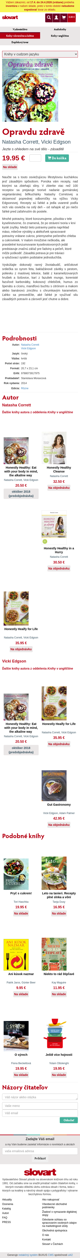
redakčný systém (28, 1254)
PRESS (6, 1222)
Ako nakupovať (51, 1199)
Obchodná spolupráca (54, 1230)
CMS (51, 1254)
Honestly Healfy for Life (21, 629)
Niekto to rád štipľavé (59, 974)
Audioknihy (60, 29)
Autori (5, 1213)
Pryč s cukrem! (21, 893)
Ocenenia (7, 1204)
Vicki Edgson (56, 142)
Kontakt (46, 1239)
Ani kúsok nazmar (21, 974)
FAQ (4, 1217)
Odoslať (69, 1120)
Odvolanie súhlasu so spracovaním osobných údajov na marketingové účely (59, 1223)
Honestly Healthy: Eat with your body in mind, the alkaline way (21, 471)
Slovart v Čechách (52, 1244)
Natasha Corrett (20, 142)
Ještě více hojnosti (59, 1054)
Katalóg (6, 1208)
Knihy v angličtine (60, 35)
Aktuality (7, 1199)
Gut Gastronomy (59, 804)
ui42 (70, 1254)
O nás (45, 1235)
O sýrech (21, 1054)
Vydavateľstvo (20, 29)
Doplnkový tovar (20, 42)
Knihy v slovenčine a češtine (20, 35)
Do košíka (57, 158)
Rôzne (25, 388)
